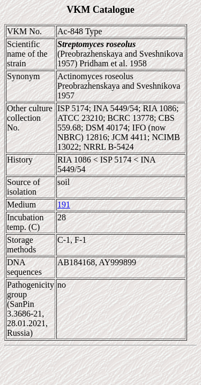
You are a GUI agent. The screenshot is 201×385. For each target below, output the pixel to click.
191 (63, 204)
